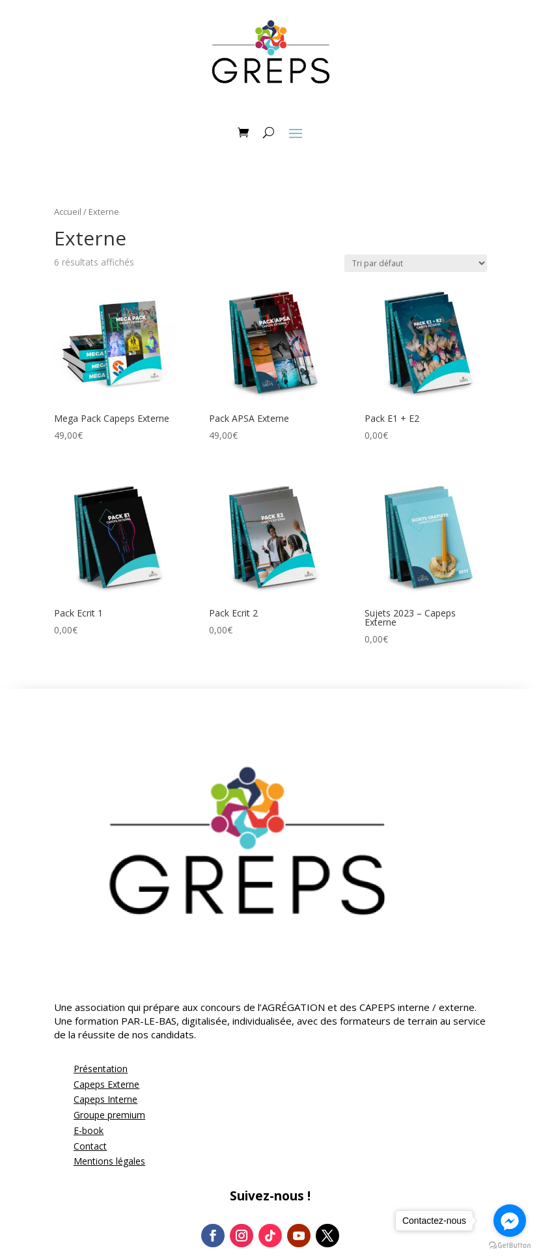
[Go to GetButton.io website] (510, 1245)
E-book (89, 1130)
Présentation (101, 1068)
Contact (90, 1146)
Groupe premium (109, 1115)
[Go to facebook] (509, 1220)
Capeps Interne (105, 1099)
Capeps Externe (106, 1084)
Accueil (67, 211)
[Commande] (415, 263)
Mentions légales (109, 1161)
